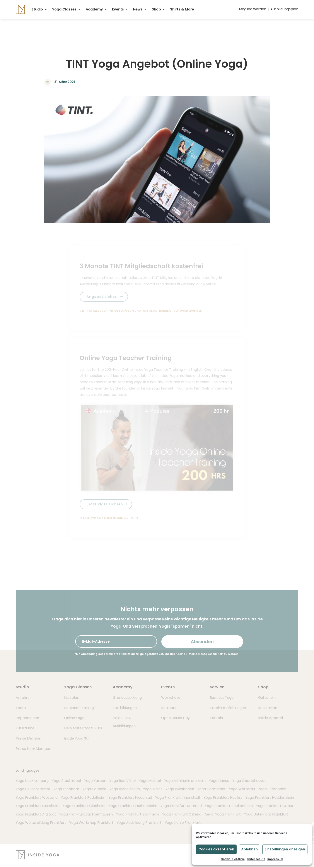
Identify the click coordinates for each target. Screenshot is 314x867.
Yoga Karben (95, 780)
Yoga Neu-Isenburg (32, 780)
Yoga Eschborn (66, 788)
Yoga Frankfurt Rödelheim (83, 797)
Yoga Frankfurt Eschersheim (133, 805)
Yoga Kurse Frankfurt (183, 822)
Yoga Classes (64, 9)
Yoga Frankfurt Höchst (223, 797)
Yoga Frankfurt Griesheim (38, 805)
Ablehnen (249, 849)
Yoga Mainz (152, 788)
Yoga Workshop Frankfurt (91, 822)
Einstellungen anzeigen (285, 849)
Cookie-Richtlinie (233, 859)
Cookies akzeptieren (216, 849)
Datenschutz (256, 859)
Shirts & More (182, 9)
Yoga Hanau (219, 780)
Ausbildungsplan (284, 9)
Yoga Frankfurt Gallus (274, 805)
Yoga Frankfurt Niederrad (130, 797)
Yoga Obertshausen (249, 780)
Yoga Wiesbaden (180, 788)
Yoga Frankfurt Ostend (181, 814)
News (138, 9)
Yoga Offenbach (272, 788)
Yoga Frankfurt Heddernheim (270, 797)
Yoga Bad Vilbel (122, 780)
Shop (156, 9)
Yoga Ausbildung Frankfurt (139, 822)
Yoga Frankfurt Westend (37, 797)
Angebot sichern (103, 296)
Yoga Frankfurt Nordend (181, 805)
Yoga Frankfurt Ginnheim (84, 805)
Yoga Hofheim (94, 788)
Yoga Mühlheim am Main (185, 780)
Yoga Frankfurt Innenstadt (177, 797)
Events (118, 9)
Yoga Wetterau (242, 788)
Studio (37, 9)
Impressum (275, 859)
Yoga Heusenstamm (33, 788)
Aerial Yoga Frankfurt (223, 814)
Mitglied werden (252, 9)
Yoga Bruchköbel (66, 780)
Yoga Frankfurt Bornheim (137, 814)
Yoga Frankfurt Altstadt (36, 814)
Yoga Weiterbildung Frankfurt (41, 822)
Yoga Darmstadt (211, 788)
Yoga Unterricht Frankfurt (266, 814)
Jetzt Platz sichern (105, 504)
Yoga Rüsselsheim (124, 788)
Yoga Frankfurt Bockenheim (229, 805)
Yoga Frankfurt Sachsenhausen (86, 814)
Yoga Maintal (150, 780)
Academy (94, 9)
